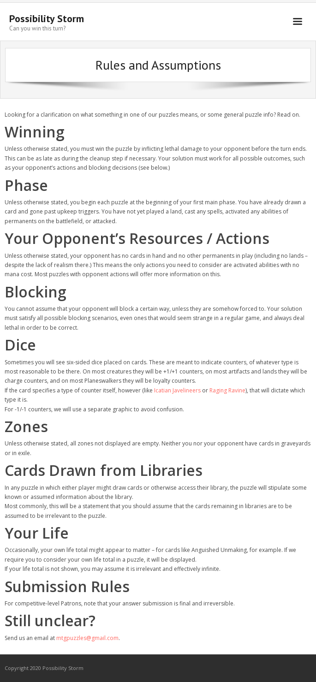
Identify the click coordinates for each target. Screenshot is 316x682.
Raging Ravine (227, 390)
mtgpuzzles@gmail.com (87, 638)
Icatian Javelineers (177, 390)
